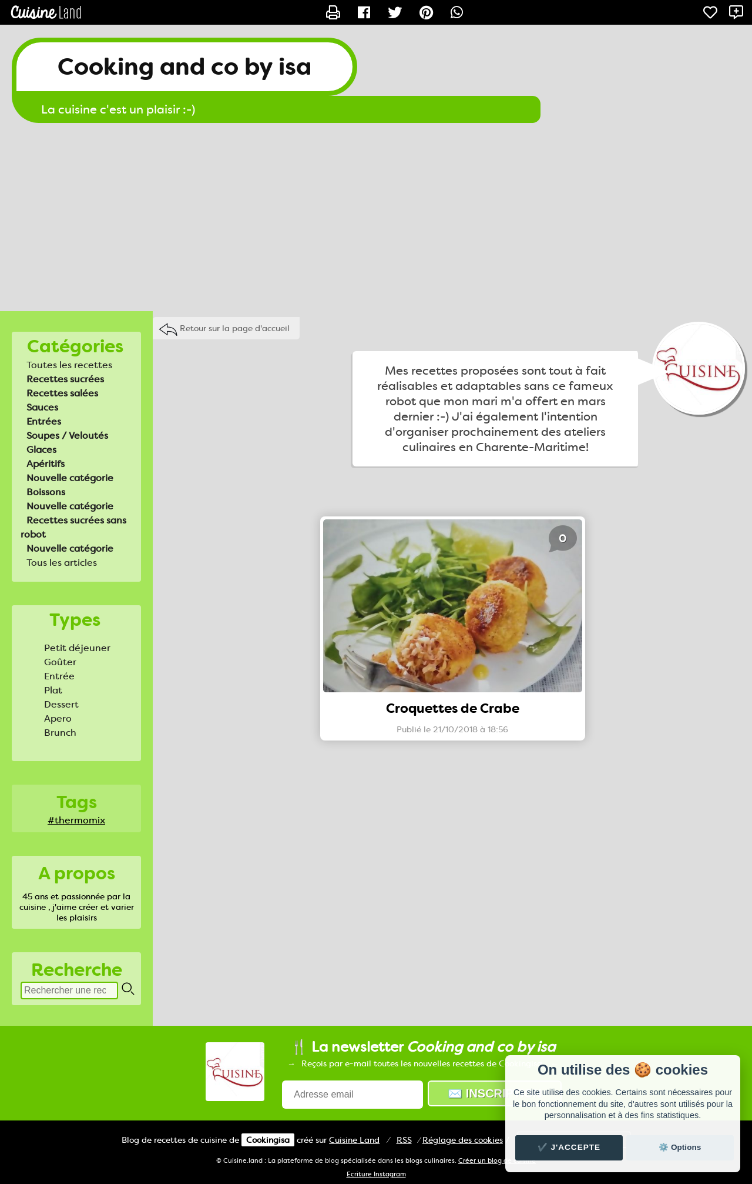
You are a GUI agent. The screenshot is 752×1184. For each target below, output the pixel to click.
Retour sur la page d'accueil (235, 328)
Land (354, 1140)
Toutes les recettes (69, 365)
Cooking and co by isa (184, 66)
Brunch (60, 732)
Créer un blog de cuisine (497, 1161)
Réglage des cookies (462, 1140)
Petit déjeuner (77, 648)
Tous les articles (61, 562)
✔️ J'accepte (569, 1147)
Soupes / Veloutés (67, 435)
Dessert (61, 704)
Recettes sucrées (65, 379)
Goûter (60, 662)
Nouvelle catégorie (69, 478)
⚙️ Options (680, 1147)
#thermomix (76, 820)
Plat (53, 690)
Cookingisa (268, 1140)
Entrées (43, 421)
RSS (404, 1140)
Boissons (45, 492)
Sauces (42, 407)
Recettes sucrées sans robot (73, 527)
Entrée (59, 676)
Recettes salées (62, 393)
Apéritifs (45, 464)
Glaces (41, 449)
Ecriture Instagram (376, 1174)
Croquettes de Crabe (452, 708)
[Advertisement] (376, 217)
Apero (58, 718)
